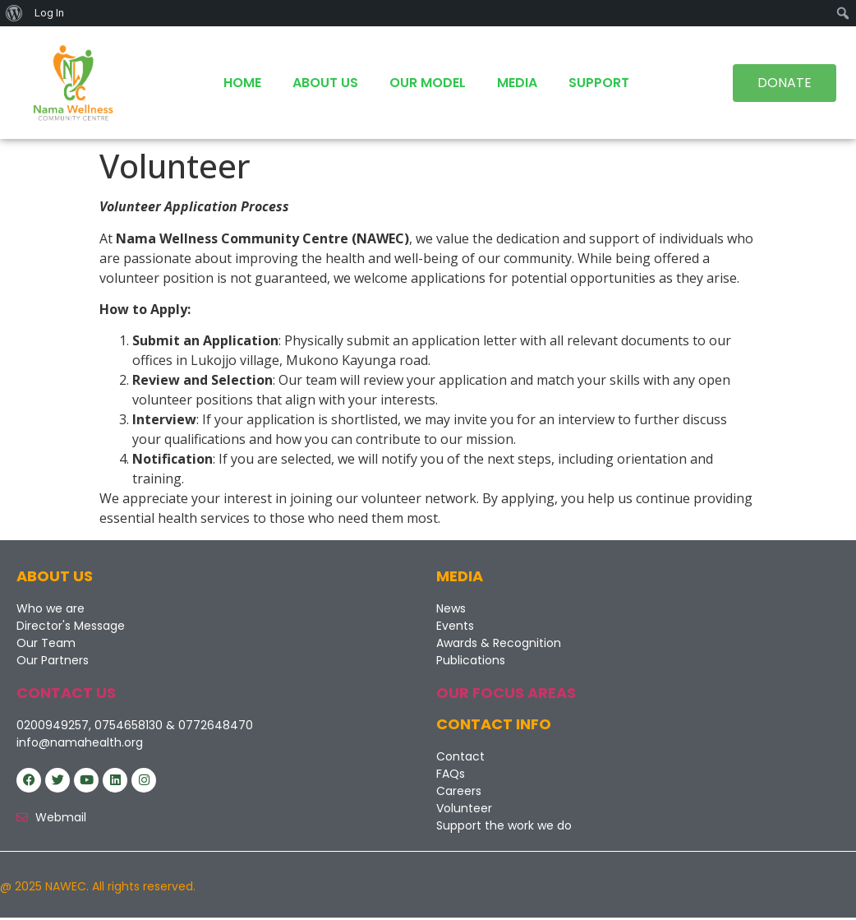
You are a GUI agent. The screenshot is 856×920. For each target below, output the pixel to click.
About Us (325, 82)
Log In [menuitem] (49, 13)
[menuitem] (14, 13)
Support (598, 82)
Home (242, 82)
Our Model (427, 82)
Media (517, 82)
